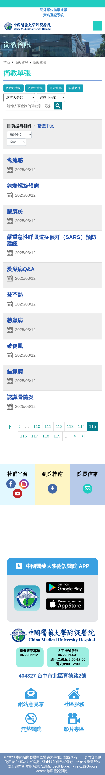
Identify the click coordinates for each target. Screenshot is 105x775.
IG (24, 484)
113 (70, 426)
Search (58, 105)
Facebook (11, 484)
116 (23, 436)
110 (36, 426)
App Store (65, 604)
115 (92, 426)
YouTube (17, 493)
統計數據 (74, 88)
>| (83, 436)
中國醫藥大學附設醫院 (52, 635)
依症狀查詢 (13, 88)
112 (59, 426)
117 (34, 436)
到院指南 (52, 489)
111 (48, 426)
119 (56, 436)
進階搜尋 (56, 88)
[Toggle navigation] (97, 26)
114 (81, 426)
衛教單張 (39, 62)
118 (45, 436)
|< (10, 426)
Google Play (65, 587)
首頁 (6, 62)
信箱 (87, 489)
